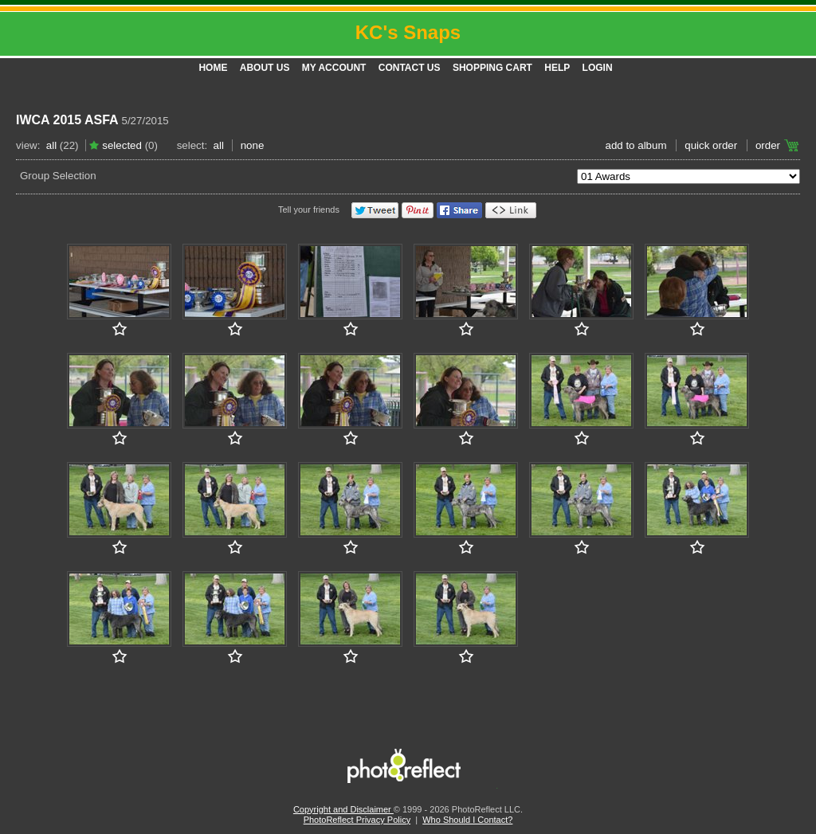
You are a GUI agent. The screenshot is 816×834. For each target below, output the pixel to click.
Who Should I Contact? (467, 819)
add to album (635, 145)
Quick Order (711, 145)
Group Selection (58, 175)
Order (767, 145)
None (253, 145)
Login (598, 67)
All (51, 145)
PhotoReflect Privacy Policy (357, 819)
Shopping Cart (492, 67)
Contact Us (410, 67)
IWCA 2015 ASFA (67, 120)
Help (557, 67)
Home (212, 67)
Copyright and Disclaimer (343, 809)
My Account (334, 67)
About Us (265, 67)
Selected (122, 145)
